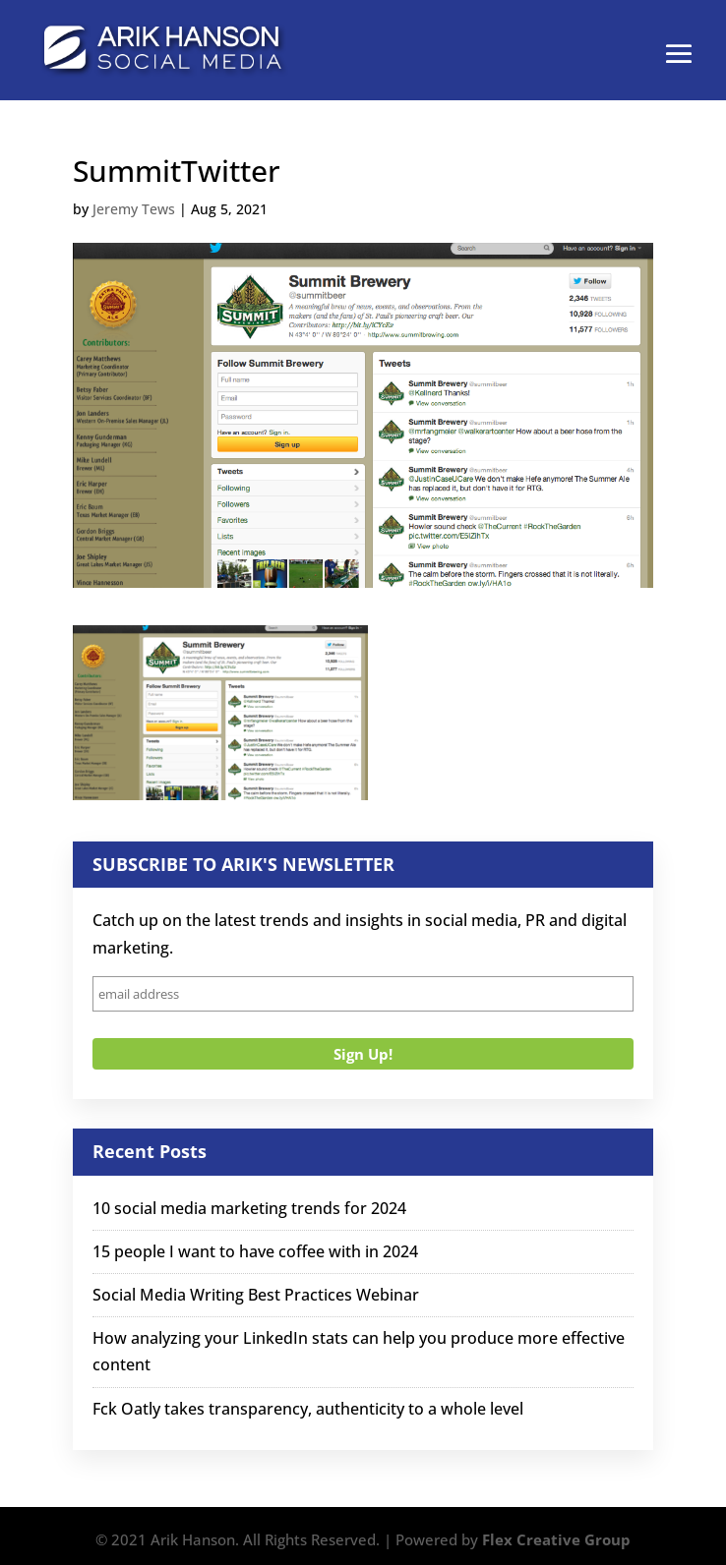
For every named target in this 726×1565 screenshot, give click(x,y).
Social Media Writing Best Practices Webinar (255, 1294)
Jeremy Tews (133, 209)
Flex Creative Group (556, 1539)
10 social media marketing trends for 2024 (249, 1208)
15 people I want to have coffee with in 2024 (255, 1251)
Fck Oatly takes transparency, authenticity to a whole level (307, 1409)
